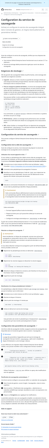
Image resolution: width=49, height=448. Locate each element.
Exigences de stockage (12, 71)
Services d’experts (38, 440)
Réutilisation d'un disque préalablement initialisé (17, 286)
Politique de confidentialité (7, 420)
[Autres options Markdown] (19, 38)
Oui (4, 417)
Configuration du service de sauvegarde (20, 134)
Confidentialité (21, 440)
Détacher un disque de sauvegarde (12, 230)
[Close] (44, 2)
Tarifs (31, 440)
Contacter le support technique (10, 429)
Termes (14, 440)
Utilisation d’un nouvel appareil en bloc (14, 154)
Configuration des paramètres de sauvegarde (19, 326)
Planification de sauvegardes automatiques (15, 377)
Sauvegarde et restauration (27, 13)
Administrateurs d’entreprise (11, 13)
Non (11, 417)
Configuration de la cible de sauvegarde (17, 145)
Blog (2, 442)
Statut (27, 440)
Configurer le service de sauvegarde (13, 14)
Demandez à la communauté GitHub (11, 427)
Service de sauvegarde (41, 13)
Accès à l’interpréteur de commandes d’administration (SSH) (28, 166)
